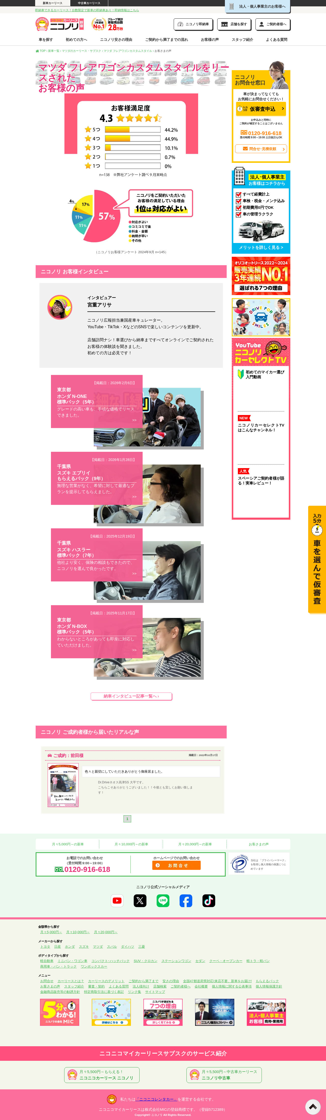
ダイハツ (127, 946)
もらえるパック (267, 981)
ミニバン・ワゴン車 (72, 961)
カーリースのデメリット (106, 981)
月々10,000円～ (78, 932)
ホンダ (70, 946)
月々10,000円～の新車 (131, 844)
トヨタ (45, 946)
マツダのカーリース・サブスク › (82, 50)
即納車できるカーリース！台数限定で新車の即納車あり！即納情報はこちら (87, 10)
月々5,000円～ (51, 932)
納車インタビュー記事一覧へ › (131, 696)
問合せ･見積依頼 (259, 149)
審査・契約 (96, 986)
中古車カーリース (89, 3)
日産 (57, 946)
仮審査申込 (256, 109)
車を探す (46, 40)
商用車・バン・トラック (58, 966)
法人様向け (141, 986)
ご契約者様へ (181, 986)
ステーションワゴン (176, 961)
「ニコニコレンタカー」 (156, 1099)
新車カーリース (52, 3)
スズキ (84, 946)
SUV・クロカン (145, 961)
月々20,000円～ (106, 932)
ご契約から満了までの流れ (166, 40)
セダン (200, 961)
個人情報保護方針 (269, 986)
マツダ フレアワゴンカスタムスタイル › (129, 50)
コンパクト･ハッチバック (110, 961)
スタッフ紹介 (242, 40)
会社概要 (201, 986)
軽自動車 (46, 961)
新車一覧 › (54, 50)
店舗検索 (160, 986)
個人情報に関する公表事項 (232, 986)
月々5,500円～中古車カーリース (225, 1075)
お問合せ (46, 981)
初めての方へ (76, 40)
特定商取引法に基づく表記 (104, 992)
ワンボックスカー (94, 966)
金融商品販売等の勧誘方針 (60, 992)
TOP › (41, 50)
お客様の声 (210, 40)
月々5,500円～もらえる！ (102, 1075)
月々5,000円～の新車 (67, 844)
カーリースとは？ (71, 981)
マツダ (98, 946)
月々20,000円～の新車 (195, 844)
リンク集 (134, 992)
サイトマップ (155, 992)
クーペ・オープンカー (225, 961)
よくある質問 (276, 40)
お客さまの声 (258, 844)
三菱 (141, 946)
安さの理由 (170, 981)
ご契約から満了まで (143, 981)
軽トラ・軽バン (258, 961)
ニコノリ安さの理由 (116, 40)
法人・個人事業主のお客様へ (257, 6)
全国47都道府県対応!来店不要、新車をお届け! (217, 981)
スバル (112, 946)
